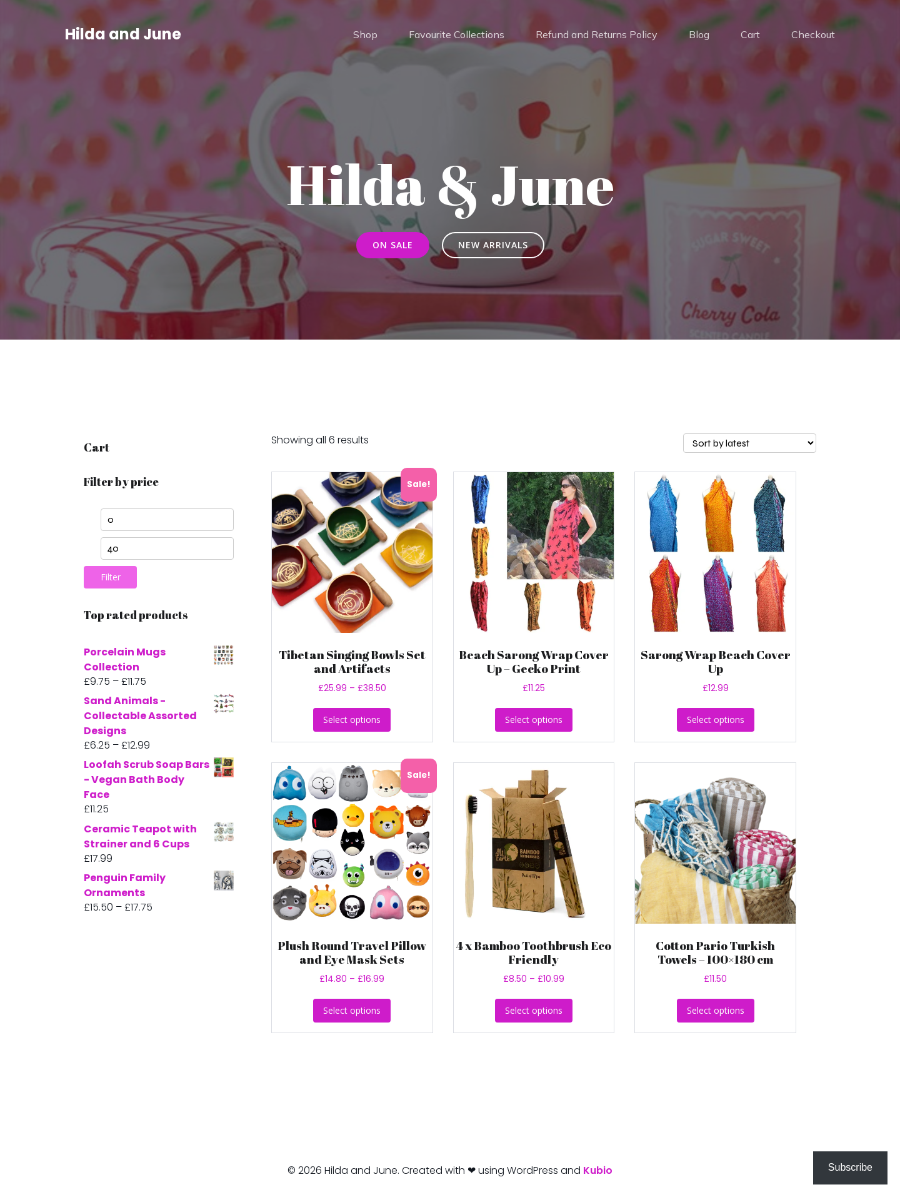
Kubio (597, 1170)
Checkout (813, 34)
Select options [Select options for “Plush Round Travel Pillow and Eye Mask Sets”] (352, 1010)
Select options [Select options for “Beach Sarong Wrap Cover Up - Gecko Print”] (533, 719)
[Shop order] (749, 443)
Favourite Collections (456, 34)
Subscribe (850, 1167)
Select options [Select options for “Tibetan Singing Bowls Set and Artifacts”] (352, 719)
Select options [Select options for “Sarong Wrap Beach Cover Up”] (715, 719)
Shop (365, 34)
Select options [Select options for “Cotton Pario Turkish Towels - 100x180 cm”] (715, 1010)
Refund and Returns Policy (597, 34)
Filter (111, 577)
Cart (750, 34)
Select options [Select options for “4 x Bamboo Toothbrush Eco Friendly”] (533, 1010)
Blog (699, 34)
